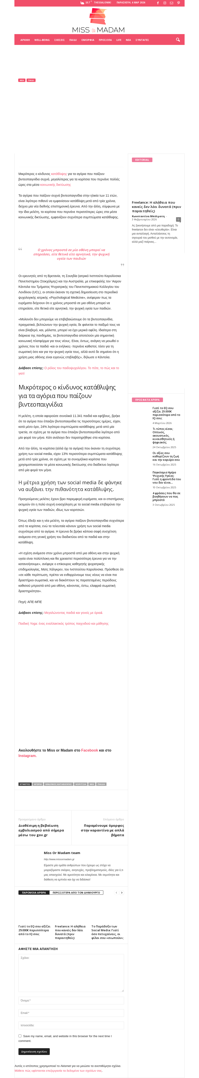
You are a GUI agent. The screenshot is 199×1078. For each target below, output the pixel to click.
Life (118, 40)
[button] (178, 40)
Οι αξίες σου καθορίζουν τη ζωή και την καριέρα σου (166, 456)
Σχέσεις (59, 40)
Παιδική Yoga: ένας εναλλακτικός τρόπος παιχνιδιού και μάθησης (63, 623)
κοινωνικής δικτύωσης (55, 184)
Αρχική (25, 40)
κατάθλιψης (59, 174)
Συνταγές (142, 40)
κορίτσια (81, 784)
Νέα (128, 40)
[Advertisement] (99, 56)
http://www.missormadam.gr (59, 859)
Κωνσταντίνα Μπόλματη (148, 216)
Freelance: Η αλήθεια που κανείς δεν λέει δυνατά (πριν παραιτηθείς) (70, 932)
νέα (92, 784)
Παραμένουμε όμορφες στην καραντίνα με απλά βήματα (102, 830)
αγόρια (38, 784)
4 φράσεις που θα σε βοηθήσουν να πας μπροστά (166, 496)
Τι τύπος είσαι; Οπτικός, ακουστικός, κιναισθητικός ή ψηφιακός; (163, 435)
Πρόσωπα (105, 40)
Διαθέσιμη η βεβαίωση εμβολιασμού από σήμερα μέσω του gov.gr (41, 830)
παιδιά (101, 784)
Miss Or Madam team (37, 131)
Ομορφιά (87, 40)
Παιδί (73, 40)
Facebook (89, 750)
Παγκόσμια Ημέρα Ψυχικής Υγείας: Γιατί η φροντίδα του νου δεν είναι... (167, 477)
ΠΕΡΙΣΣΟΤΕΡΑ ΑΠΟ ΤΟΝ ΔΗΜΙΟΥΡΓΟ (76, 892)
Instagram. (27, 756)
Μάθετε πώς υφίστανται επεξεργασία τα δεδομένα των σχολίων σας (58, 1070)
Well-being (42, 40)
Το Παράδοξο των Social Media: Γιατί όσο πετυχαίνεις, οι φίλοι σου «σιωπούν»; (107, 932)
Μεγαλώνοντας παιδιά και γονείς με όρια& (73, 613)
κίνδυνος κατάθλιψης (58, 784)
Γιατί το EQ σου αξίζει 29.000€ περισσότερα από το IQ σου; (34, 930)
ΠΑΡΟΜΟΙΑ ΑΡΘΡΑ (34, 892)
